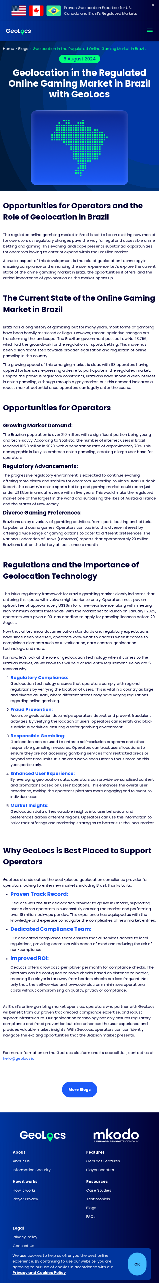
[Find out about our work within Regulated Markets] (79, 10)
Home (8, 48)
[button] (150, 31)
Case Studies (98, 1190)
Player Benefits (100, 1169)
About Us (21, 1161)
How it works (24, 1190)
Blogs (23, 48)
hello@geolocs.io (18, 1058)
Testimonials (98, 1199)
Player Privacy (25, 1199)
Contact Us (23, 1245)
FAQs (91, 1216)
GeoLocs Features (103, 1161)
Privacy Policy (25, 1237)
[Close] (153, 4)
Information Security (31, 1169)
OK (137, 1264)
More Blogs (79, 1089)
